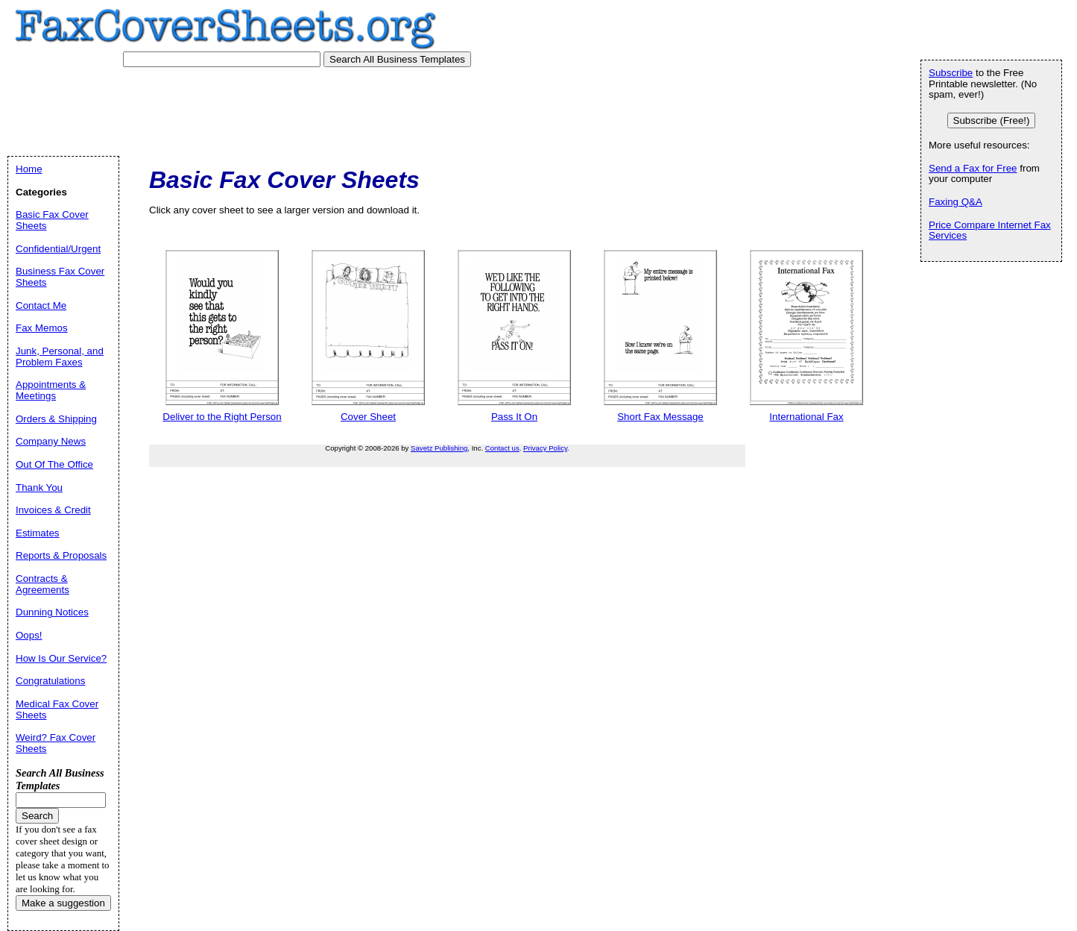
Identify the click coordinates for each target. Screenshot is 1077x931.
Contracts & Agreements (42, 584)
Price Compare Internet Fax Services (990, 230)
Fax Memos (42, 327)
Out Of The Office (54, 464)
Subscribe (951, 72)
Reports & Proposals (61, 555)
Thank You (39, 487)
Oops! (29, 635)
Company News (51, 441)
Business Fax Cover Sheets (60, 277)
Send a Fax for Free (973, 168)
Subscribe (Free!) (991, 120)
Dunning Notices (52, 612)
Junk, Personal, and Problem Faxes (60, 356)
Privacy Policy (545, 448)
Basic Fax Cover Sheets (52, 220)
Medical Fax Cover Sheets (57, 709)
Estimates (38, 533)
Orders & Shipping (56, 418)
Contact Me (41, 305)
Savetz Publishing (439, 448)
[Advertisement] (290, 108)
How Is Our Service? (61, 658)
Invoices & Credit (53, 509)
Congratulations (50, 680)
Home (29, 169)
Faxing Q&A (955, 201)
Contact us (502, 448)
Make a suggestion (63, 903)
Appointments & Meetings (51, 390)
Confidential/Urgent (58, 248)
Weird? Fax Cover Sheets (55, 743)
